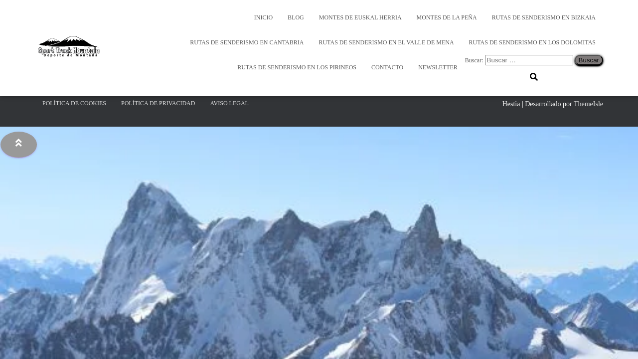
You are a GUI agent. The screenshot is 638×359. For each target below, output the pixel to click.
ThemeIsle (588, 104)
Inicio (263, 17)
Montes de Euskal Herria (360, 17)
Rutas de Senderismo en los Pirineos (296, 67)
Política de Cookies (74, 103)
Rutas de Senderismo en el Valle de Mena (386, 42)
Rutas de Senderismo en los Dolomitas (532, 42)
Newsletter (438, 67)
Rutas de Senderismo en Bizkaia (544, 17)
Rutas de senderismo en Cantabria (247, 42)
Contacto (387, 67)
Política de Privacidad (158, 103)
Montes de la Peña (447, 17)
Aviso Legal (229, 103)
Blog (296, 17)
